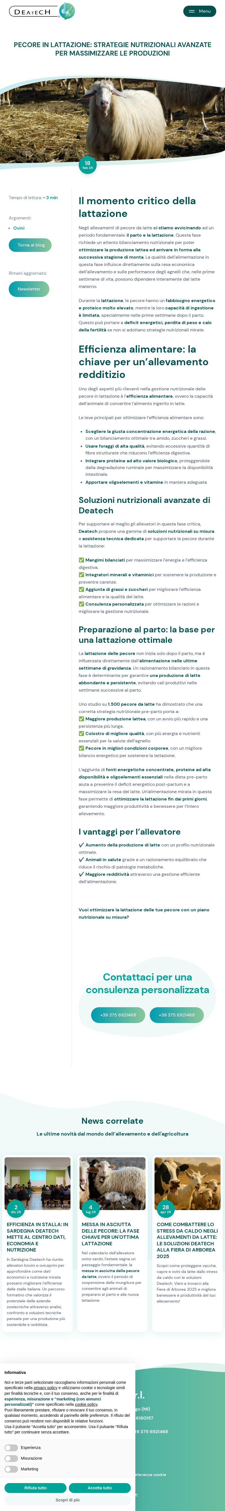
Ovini (19, 228)
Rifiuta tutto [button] (36, 1488)
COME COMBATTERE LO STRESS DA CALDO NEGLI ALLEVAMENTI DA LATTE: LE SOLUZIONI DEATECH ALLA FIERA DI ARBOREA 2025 (187, 1240)
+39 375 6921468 (118, 1015)
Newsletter (29, 289)
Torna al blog (31, 245)
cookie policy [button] (86, 1404)
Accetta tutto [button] (100, 1488)
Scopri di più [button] (68, 1500)
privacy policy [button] (46, 1387)
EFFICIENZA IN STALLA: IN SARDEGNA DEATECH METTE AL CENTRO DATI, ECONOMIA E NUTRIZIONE (37, 1237)
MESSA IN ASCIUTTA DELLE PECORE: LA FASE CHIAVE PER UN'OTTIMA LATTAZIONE (110, 1234)
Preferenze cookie (148, 1474)
